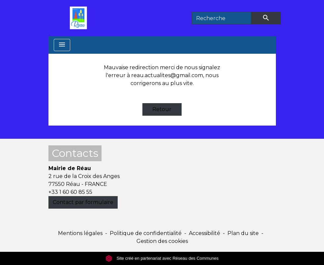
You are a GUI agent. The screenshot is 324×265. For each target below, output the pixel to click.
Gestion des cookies (162, 241)
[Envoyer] (266, 18)
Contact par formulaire (83, 202)
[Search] (221, 18)
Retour (161, 109)
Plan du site (243, 233)
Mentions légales (80, 233)
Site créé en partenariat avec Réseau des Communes (162, 258)
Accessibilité (204, 233)
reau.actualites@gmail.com (167, 75)
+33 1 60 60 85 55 (70, 192)
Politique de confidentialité (146, 233)
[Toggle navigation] (62, 45)
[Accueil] (80, 18)
